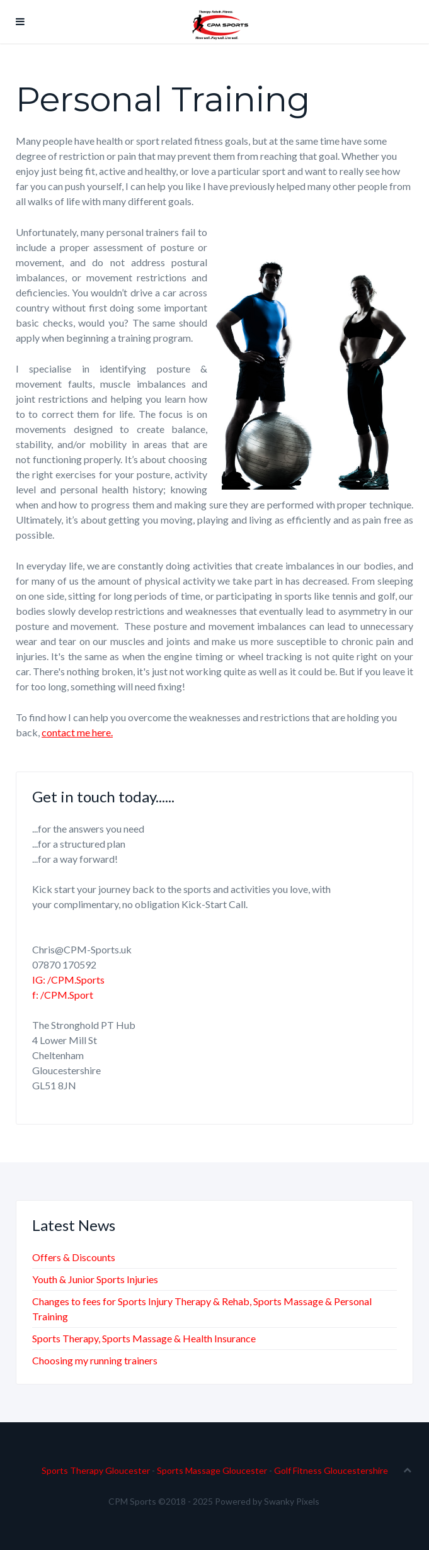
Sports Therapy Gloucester (96, 1470)
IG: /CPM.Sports (68, 980)
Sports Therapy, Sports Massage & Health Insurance (144, 1338)
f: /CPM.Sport (62, 995)
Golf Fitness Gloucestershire (331, 1470)
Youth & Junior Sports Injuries (95, 1279)
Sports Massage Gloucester (212, 1470)
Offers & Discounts (73, 1257)
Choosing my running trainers (94, 1360)
